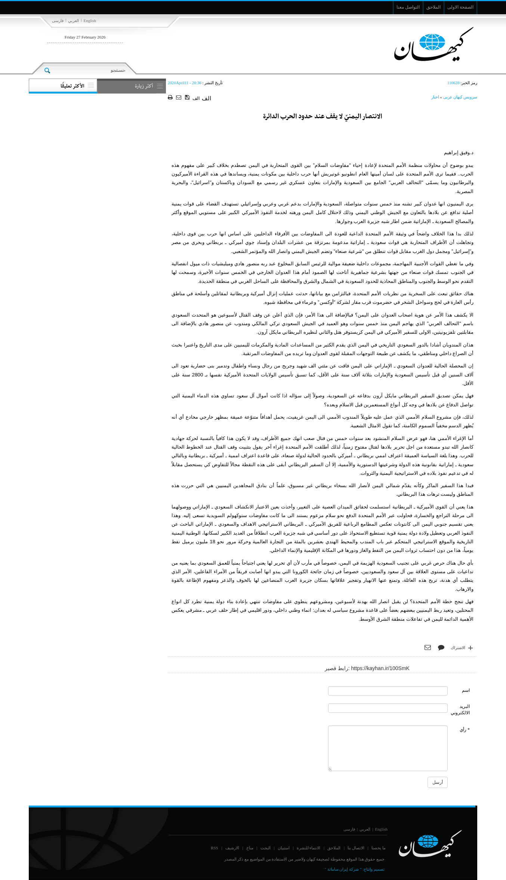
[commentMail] (388, 708)
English (89, 20)
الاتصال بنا (356, 848)
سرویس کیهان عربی (460, 97)
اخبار (435, 97)
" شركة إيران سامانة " (342, 869)
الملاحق (333, 848)
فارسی (58, 20)
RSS (214, 848)
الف (196, 98)
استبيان (284, 848)
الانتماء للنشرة (309, 848)
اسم (466, 690)
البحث (265, 848)
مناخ (249, 848)
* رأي (465, 729)
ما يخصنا (378, 848)
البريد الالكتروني (460, 709)
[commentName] (388, 691)
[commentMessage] (388, 748)
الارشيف (232, 848)
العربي (73, 20)
